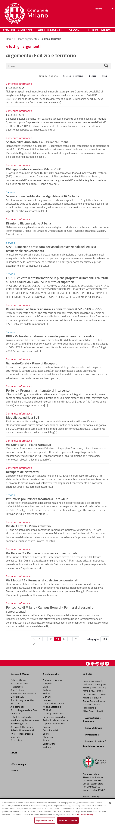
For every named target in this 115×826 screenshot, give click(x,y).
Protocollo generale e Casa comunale (23, 712)
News (104, 75)
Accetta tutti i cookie (68, 820)
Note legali (97, 796)
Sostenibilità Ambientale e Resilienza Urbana (37, 141)
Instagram (102, 664)
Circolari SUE (17, 696)
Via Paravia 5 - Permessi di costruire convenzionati (41, 553)
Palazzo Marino (18, 680)
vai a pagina (93, 639)
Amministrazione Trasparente (19, 685)
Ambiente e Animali (53, 680)
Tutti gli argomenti (24, 46)
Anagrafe (47, 683)
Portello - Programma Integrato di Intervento (38, 390)
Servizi (74, 30)
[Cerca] (106, 66)
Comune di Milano (17, 30)
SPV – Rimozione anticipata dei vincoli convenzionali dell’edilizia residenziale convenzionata (51, 248)
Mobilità (47, 710)
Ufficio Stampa (99, 30)
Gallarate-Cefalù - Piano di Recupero (31, 363)
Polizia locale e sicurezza (55, 720)
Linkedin (107, 664)
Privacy (86, 796)
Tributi (46, 740)
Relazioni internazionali (22, 730)
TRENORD (96, 697)
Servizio (92, 75)
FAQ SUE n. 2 (15, 87)
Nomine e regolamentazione (24, 720)
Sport (46, 733)
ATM (94, 687)
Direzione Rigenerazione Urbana (28, 223)
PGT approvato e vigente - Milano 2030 (33, 168)
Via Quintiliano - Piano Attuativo (28, 444)
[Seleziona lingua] (104, 13)
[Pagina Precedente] (34, 638)
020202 (101, 790)
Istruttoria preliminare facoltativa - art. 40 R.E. (38, 498)
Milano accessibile (52, 706)
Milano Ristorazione (91, 706)
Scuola (46, 727)
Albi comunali (17, 706)
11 (51, 638)
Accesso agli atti (18, 723)
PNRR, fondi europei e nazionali (21, 735)
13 (64, 638)
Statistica (48, 737)
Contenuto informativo (73, 75)
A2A (93, 690)
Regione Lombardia (91, 680)
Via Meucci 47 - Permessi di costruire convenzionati (42, 580)
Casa (45, 686)
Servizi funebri (50, 730)
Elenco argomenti (27, 39)
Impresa (47, 700)
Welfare (47, 747)
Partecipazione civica (53, 713)
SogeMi (100, 711)
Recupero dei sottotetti (22, 471)
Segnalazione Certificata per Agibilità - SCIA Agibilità (42, 196)
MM (99, 690)
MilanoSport (88, 711)
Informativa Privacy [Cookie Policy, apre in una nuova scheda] (85, 814)
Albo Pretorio (17, 690)
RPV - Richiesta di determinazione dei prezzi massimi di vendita (50, 336)
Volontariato (49, 743)
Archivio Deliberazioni (21, 727)
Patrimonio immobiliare (55, 717)
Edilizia (46, 693)
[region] (57, 812)
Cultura (47, 690)
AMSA (101, 687)
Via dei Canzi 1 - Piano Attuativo (28, 525)
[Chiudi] (110, 803)
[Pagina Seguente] (34, 643)
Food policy (16, 740)
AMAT (85, 690)
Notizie (14, 770)
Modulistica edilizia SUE (22, 417)
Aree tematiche (50, 30)
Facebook (88, 664)
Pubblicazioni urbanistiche (23, 693)
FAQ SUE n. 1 (15, 114)
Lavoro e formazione (53, 703)
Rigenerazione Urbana (54, 723)
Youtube (97, 664)
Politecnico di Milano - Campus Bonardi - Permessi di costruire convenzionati (49, 609)
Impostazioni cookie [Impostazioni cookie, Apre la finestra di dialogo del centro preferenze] (44, 820)
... (45, 638)
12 (57, 638)
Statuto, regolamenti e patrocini (22, 701)
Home (9, 39)
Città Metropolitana (91, 684)
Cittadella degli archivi (21, 717)
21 (76, 638)
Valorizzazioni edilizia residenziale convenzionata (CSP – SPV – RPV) (54, 308)
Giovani (47, 696)
